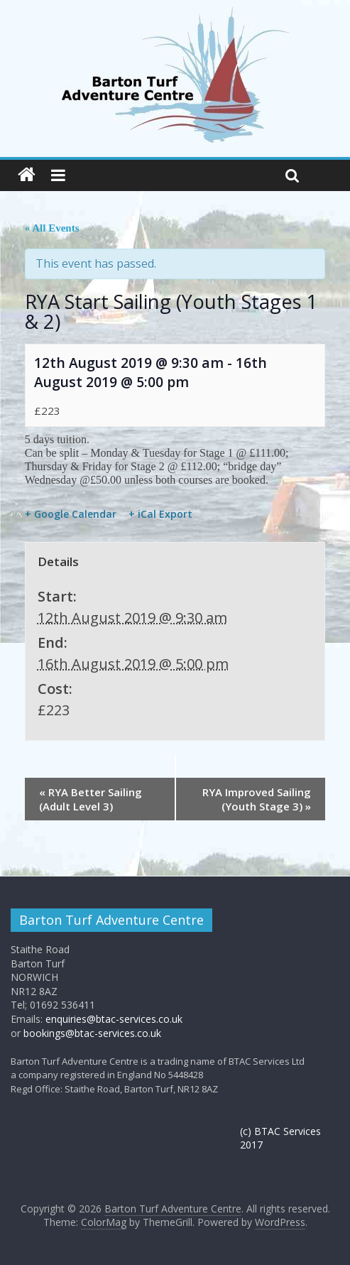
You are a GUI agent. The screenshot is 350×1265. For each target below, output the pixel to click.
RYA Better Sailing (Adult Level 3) (90, 799)
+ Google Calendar (70, 514)
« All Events (52, 228)
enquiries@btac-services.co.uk (113, 1019)
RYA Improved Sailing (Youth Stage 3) (256, 799)
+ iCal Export (160, 514)
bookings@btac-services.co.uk (92, 1033)
